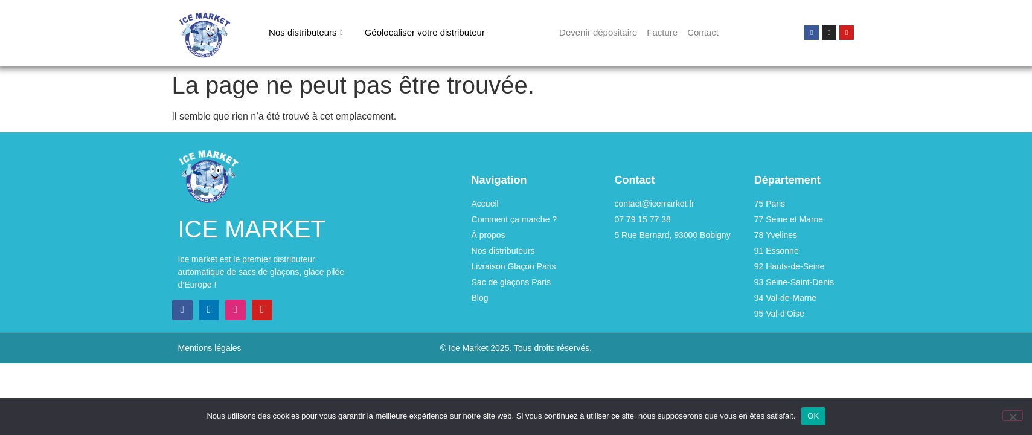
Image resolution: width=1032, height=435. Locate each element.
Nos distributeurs (306, 32)
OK (813, 415)
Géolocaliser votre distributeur (425, 32)
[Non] (1012, 415)
